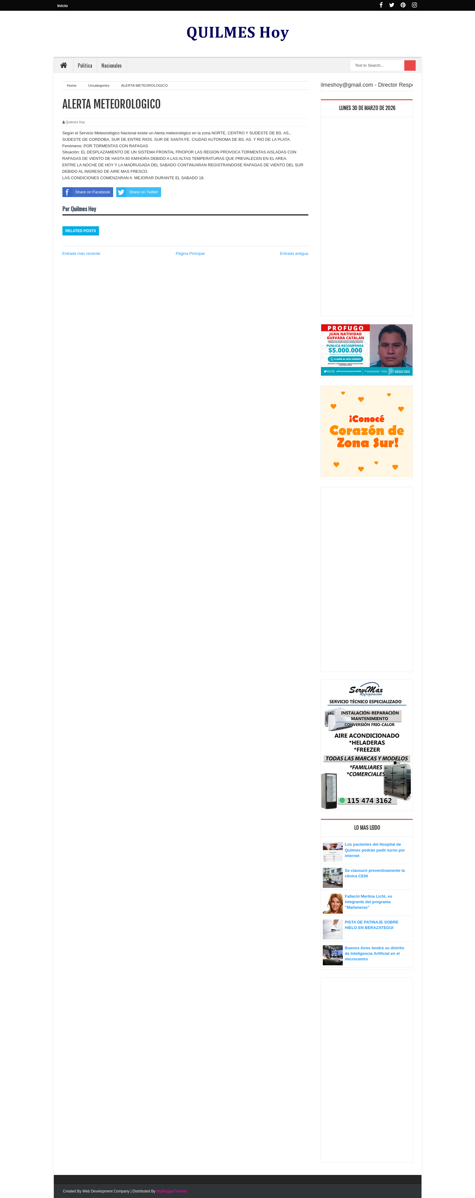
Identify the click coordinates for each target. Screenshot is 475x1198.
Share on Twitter (137, 192)
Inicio (62, 5)
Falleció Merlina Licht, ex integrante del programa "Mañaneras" (368, 902)
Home (72, 85)
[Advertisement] (367, 218)
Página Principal (190, 253)
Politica (85, 65)
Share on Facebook (86, 192)
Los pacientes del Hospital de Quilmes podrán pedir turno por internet (375, 850)
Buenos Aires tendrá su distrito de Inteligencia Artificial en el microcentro (374, 953)
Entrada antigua (294, 253)
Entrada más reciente (81, 253)
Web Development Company (105, 1191)
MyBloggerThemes (172, 1191)
